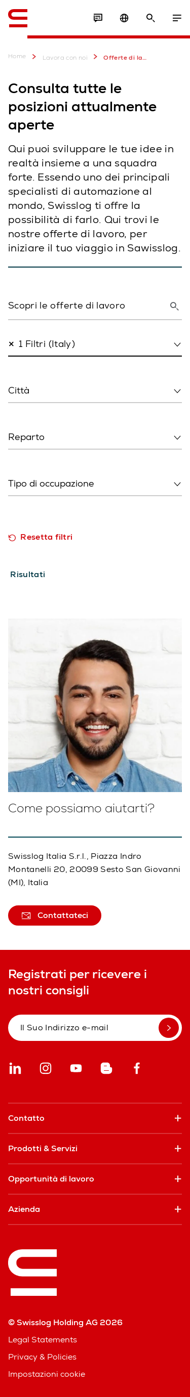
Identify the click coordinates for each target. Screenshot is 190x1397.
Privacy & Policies (42, 1356)
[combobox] (95, 344)
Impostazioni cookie (46, 1374)
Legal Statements (42, 1339)
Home (17, 56)
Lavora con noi (58, 57)
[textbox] (92, 390)
